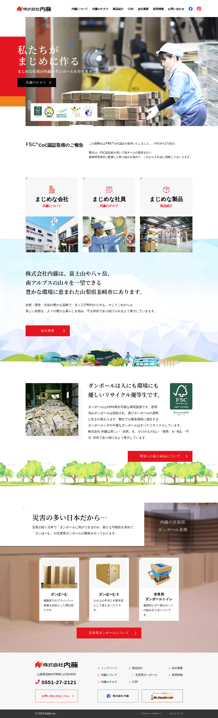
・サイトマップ (175, 713)
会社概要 (143, 8)
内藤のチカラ (100, 8)
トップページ (109, 668)
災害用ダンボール (146, 674)
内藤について (80, 8)
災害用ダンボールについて (109, 633)
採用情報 (158, 8)
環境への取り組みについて (160, 456)
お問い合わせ (176, 8)
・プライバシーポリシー (150, 713)
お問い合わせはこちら (56, 695)
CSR (131, 8)
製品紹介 (118, 8)
